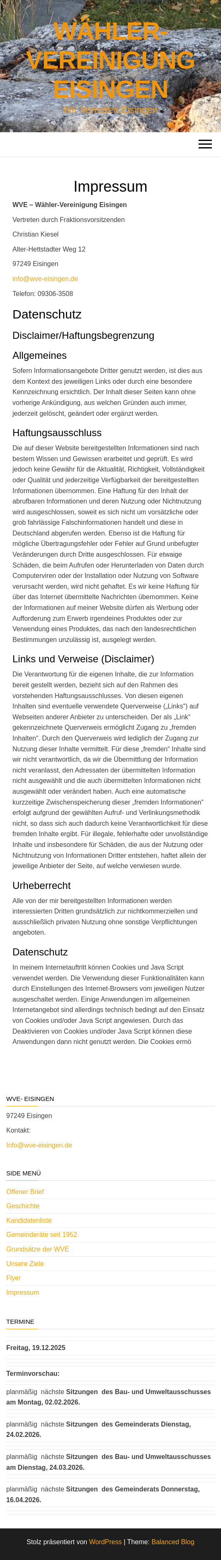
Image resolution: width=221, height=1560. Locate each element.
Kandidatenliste (29, 1220)
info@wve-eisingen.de (45, 278)
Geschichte (22, 1205)
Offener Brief (25, 1191)
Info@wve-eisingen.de (39, 1145)
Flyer (13, 1277)
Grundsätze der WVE (37, 1249)
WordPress (105, 1541)
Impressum (22, 1292)
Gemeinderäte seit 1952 (41, 1234)
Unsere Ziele (25, 1263)
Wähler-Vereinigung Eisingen (110, 60)
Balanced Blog (173, 1541)
